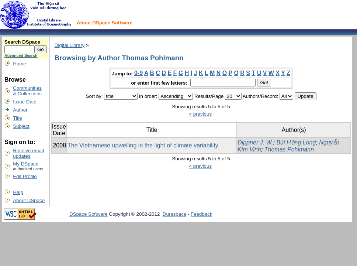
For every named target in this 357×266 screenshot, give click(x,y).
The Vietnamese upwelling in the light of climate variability (142, 145)
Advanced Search (20, 55)
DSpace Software (88, 214)
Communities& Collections (27, 90)
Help (18, 192)
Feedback (201, 214)
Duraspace (174, 214)
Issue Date (25, 102)
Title (17, 118)
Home (19, 63)
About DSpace (29, 200)
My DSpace (25, 164)
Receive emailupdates (28, 153)
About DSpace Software (104, 22)
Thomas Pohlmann (289, 149)
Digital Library (69, 45)
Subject (21, 126)
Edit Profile (25, 176)
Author (20, 110)
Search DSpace (22, 42)
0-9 (138, 73)
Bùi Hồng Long (296, 142)
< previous (200, 114)
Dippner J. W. (255, 142)
